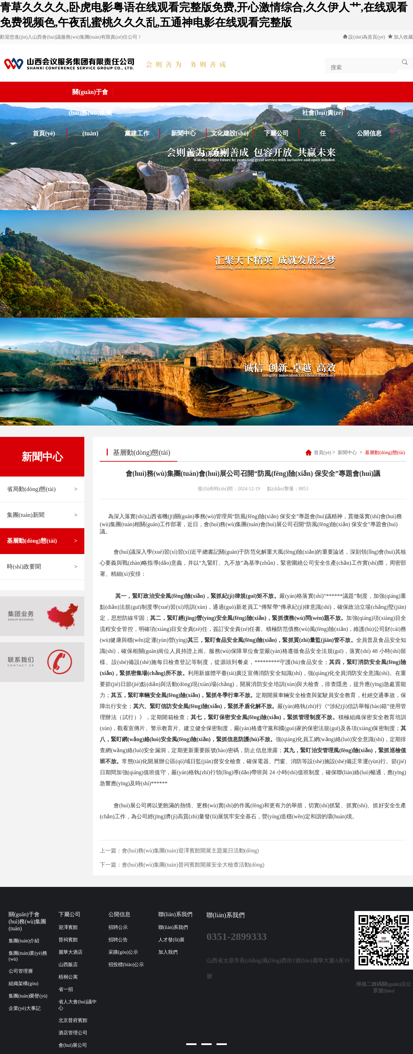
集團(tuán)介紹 (24, 940)
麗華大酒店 (71, 952)
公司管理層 (21, 971)
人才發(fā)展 (171, 939)
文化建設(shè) (232, 133)
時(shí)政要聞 (42, 567)
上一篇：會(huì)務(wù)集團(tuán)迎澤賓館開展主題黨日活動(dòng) (179, 850)
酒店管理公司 (73, 1032)
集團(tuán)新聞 (42, 515)
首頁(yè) (50, 133)
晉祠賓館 (68, 939)
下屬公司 (282, 133)
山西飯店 (68, 964)
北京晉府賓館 (73, 1020)
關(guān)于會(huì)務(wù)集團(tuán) (91, 94)
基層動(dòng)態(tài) (42, 541)
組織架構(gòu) (23, 983)
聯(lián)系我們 (206, 154)
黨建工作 (142, 133)
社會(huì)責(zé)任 (324, 115)
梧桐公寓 (68, 977)
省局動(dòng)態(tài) (42, 489)
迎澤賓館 (68, 927)
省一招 (66, 989)
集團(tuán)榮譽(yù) (28, 996)
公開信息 (375, 133)
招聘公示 (118, 927)
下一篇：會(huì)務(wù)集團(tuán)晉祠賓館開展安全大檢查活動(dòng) (182, 865)
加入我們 (168, 952)
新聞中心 (189, 133)
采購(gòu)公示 (123, 952)
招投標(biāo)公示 (126, 964)
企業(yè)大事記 (25, 1008)
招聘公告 (118, 939)
